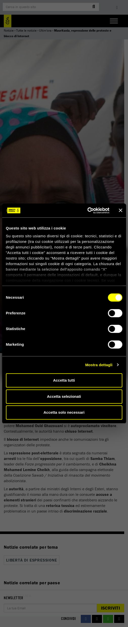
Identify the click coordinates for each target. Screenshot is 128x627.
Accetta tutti (64, 380)
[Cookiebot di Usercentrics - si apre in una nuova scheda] (87, 210)
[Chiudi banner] (120, 210)
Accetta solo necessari (64, 412)
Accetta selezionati (64, 396)
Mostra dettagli (98, 365)
